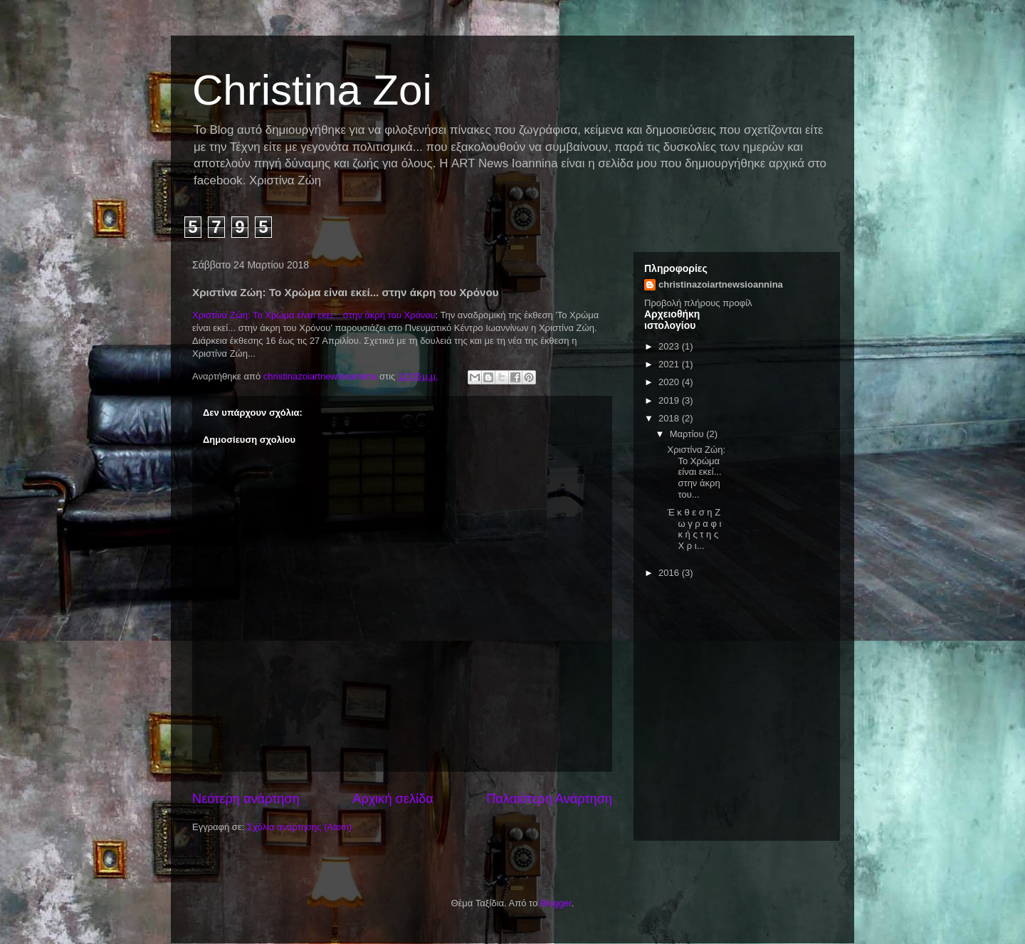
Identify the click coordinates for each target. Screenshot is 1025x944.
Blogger (556, 903)
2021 (670, 364)
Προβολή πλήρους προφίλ (698, 303)
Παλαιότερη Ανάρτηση (549, 799)
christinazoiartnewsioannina (720, 284)
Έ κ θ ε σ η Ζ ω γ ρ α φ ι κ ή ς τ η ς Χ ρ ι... (694, 529)
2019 (670, 400)
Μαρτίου (688, 434)
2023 (670, 346)
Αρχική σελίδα (392, 799)
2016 (670, 572)
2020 (670, 382)
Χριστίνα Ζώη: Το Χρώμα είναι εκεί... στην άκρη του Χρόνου (314, 315)
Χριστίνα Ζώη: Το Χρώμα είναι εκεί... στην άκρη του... (696, 471)
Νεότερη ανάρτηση (246, 799)
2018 (670, 418)
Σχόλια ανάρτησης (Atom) (299, 827)
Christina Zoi (312, 90)
